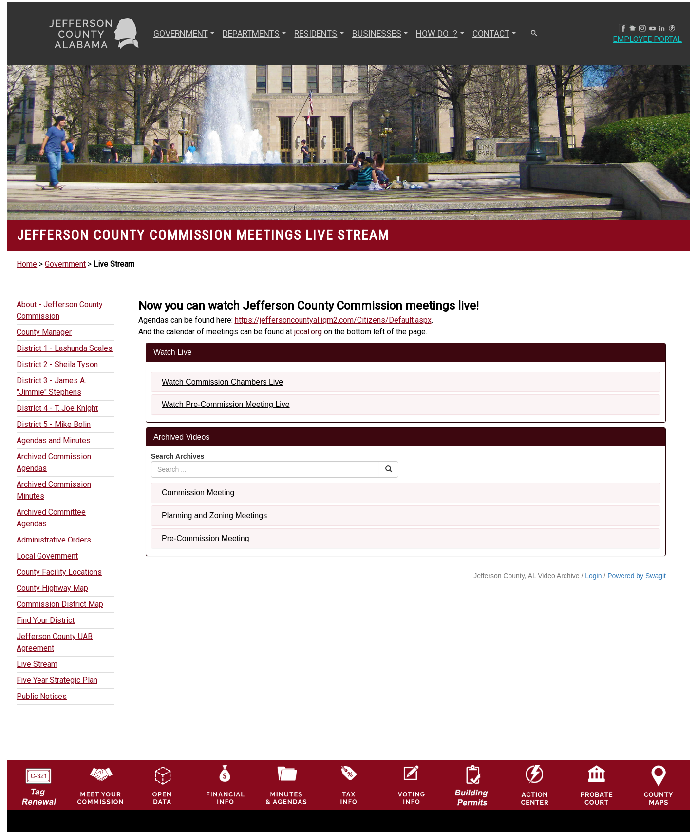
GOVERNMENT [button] (180, 34)
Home (27, 264)
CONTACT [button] (490, 34)
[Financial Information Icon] (224, 785)
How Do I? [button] (436, 34)
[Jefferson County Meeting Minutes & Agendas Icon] (286, 785)
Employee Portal (647, 39)
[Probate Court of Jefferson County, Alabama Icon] (597, 785)
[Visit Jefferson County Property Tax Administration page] (349, 785)
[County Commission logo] (100, 785)
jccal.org (308, 331)
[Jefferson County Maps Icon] (658, 785)
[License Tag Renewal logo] (38, 782)
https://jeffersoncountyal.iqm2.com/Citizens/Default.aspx (333, 320)
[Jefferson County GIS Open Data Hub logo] (162, 785)
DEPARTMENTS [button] (251, 34)
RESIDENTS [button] (315, 34)
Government (65, 264)
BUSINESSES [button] (376, 34)
